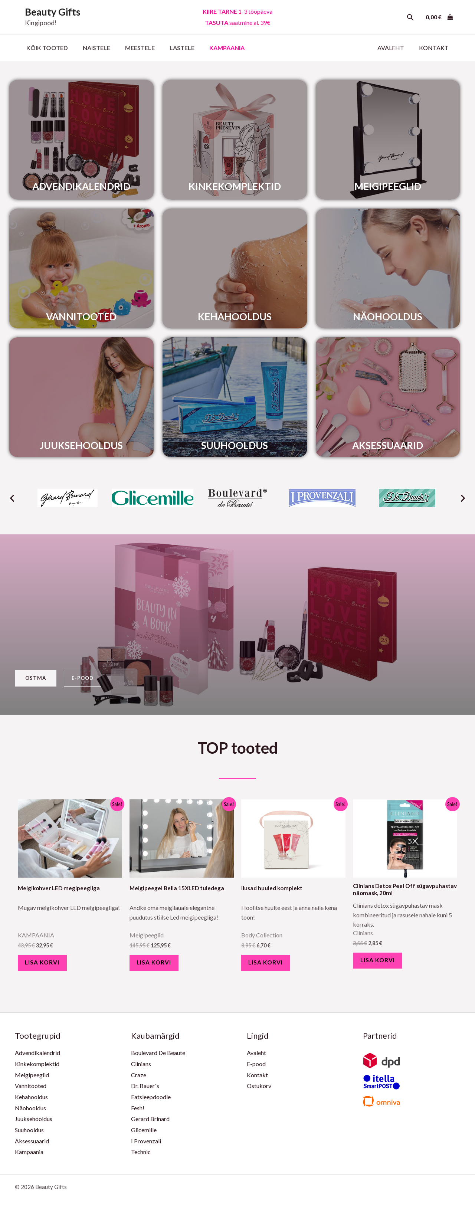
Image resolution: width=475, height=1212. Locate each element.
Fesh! (137, 1112)
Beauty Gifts (53, 12)
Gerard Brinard (150, 1122)
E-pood (256, 1067)
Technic (141, 1155)
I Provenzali (146, 1145)
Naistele (92, 47)
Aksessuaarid (32, 1145)
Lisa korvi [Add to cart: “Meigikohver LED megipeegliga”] (46, 964)
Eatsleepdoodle (151, 1100)
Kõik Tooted (45, 47)
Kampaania (29, 1155)
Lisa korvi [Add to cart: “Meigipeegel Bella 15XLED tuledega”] (158, 964)
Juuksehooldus (33, 1122)
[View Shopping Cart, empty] (439, 17)
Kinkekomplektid (37, 1067)
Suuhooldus (29, 1133)
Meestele (132, 47)
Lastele (171, 47)
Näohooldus (30, 1112)
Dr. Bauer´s (145, 1089)
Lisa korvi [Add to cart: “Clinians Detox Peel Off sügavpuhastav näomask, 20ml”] (381, 962)
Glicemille (144, 1133)
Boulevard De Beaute (158, 1056)
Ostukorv (259, 1089)
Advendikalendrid (37, 1056)
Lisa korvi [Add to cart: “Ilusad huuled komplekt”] (269, 964)
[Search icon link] (410, 17)
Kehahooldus (31, 1100)
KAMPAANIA (213, 47)
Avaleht (395, 47)
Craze (138, 1078)
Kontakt (435, 47)
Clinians (141, 1067)
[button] (12, 497)
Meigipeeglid (32, 1078)
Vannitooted (30, 1089)
